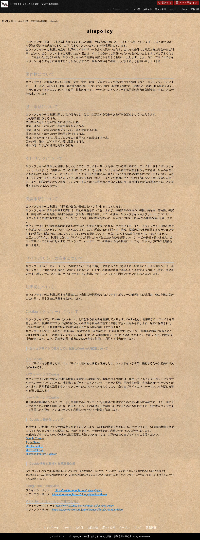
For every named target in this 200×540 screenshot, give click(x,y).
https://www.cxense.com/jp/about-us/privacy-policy (84, 505)
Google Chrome (35, 438)
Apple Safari (33, 442)
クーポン (173, 9)
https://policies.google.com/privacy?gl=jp (78, 490)
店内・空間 (160, 9)
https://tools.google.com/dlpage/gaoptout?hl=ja (79, 494)
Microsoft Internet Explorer (41, 454)
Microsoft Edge (34, 450)
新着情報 (195, 9)
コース (127, 9)
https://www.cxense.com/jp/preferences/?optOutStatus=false (87, 509)
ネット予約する (186, 2)
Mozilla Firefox (34, 446)
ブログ (184, 9)
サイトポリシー (57, 536)
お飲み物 (147, 9)
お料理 (136, 9)
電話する (165, 2)
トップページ (113, 9)
